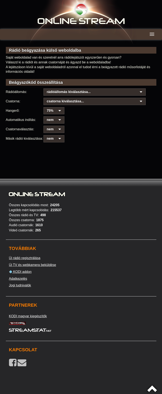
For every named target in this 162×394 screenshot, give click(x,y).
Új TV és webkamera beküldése (32, 265)
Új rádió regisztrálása (24, 258)
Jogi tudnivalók (20, 285)
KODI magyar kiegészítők (28, 316)
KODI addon (20, 272)
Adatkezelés (18, 278)
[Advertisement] (81, 150)
